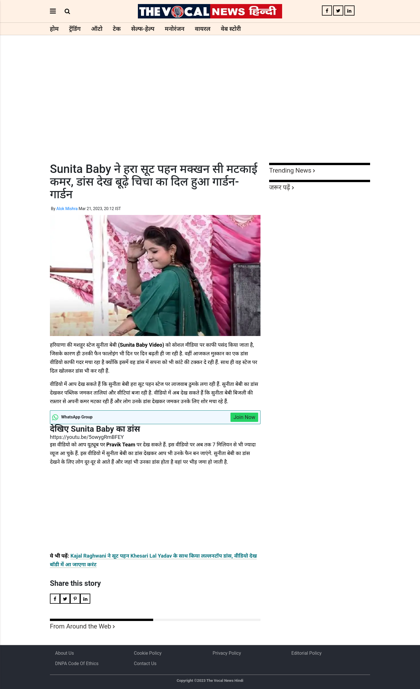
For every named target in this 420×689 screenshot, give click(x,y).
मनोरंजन (174, 28)
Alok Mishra (67, 208)
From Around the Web (80, 626)
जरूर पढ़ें (279, 187)
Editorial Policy (306, 653)
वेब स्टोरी (231, 28)
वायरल (202, 28)
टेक (117, 28)
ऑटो (97, 28)
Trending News (290, 170)
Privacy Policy (227, 653)
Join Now (244, 417)
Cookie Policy (148, 653)
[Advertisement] (210, 109)
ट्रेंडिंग (74, 28)
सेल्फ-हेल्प (142, 28)
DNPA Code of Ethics (77, 663)
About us (64, 653)
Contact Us (145, 663)
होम (54, 28)
